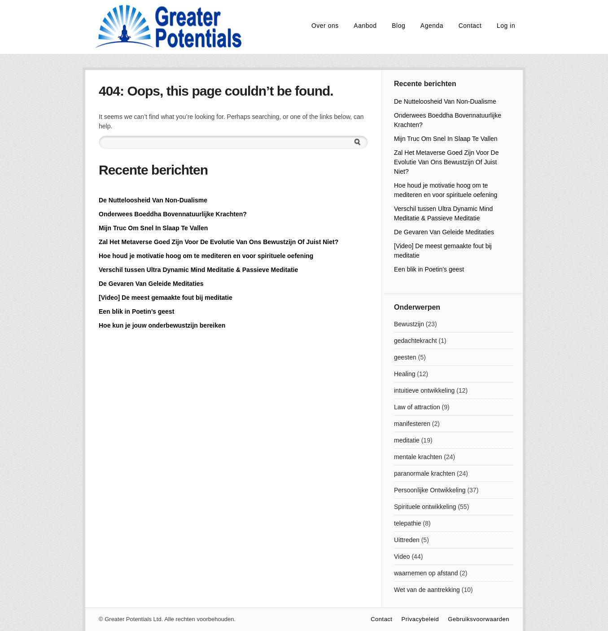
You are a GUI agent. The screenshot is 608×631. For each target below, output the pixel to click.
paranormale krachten (424, 473)
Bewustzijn (409, 324)
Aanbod (365, 25)
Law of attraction (417, 407)
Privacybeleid (420, 619)
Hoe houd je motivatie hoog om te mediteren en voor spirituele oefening (206, 255)
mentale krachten (418, 456)
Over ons (325, 25)
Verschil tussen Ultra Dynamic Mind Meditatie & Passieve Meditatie (198, 269)
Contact (470, 25)
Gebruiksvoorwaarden (478, 619)
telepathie (407, 523)
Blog (398, 25)
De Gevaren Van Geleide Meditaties (151, 283)
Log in (506, 25)
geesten (405, 357)
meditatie (407, 440)
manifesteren (412, 423)
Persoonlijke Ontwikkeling (430, 490)
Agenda (431, 25)
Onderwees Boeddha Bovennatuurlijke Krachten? (173, 214)
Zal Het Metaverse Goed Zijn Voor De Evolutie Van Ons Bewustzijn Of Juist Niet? (218, 241)
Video (402, 556)
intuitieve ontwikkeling (424, 390)
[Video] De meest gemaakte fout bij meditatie (165, 297)
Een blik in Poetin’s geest (136, 311)
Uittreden (407, 539)
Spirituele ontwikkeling (425, 506)
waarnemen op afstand (426, 573)
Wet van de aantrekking (427, 589)
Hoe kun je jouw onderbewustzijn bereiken (162, 325)
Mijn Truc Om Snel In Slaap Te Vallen (153, 228)
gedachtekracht (415, 340)
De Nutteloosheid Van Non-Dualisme (153, 200)
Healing (404, 373)
